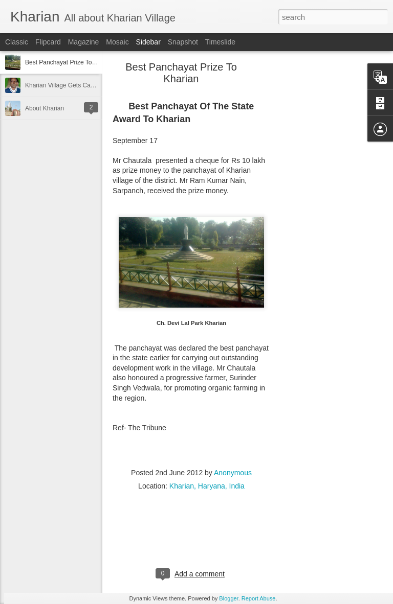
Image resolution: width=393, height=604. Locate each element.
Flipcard (48, 42)
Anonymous (233, 473)
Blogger (228, 598)
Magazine (83, 42)
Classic (16, 42)
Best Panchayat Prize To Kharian (70, 62)
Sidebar (148, 42)
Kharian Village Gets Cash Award (70, 85)
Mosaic (117, 42)
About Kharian (44, 108)
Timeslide (220, 42)
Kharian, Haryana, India (207, 486)
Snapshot (183, 42)
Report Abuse (259, 598)
